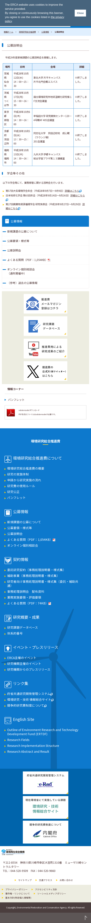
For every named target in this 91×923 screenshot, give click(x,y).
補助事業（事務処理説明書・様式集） (33, 575)
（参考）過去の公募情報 (22, 283)
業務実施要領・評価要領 (24, 597)
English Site (23, 719)
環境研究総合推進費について (37, 458)
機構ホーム (8, 31)
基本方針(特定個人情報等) (18, 897)
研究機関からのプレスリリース (28, 669)
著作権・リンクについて (17, 893)
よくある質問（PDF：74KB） (29, 603)
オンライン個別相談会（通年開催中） (21, 271)
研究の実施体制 (18, 474)
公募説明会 (14, 250)
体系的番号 (15, 633)
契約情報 (20, 559)
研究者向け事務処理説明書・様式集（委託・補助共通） (42, 583)
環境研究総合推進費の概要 (25, 468)
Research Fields (18, 740)
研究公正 (13, 492)
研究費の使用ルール (21, 486)
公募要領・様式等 (18, 241)
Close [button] (80, 13)
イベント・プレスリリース (35, 647)
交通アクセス (45, 880)
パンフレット (16, 400)
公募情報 (45, 31)
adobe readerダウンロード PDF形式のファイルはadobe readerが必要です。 (37, 412)
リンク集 (20, 683)
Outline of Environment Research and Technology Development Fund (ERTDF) (42, 732)
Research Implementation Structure (33, 745)
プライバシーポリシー (16, 889)
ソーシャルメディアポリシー (51, 893)
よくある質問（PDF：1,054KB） (28, 260)
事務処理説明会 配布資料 (25, 591)
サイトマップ (25, 880)
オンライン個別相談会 (22, 545)
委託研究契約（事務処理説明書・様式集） (36, 570)
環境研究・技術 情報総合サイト (30, 699)
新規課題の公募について (22, 231)
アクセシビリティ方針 (46, 889)
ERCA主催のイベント (21, 658)
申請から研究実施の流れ (24, 480)
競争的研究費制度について (27, 705)
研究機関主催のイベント (24, 663)
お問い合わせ (66, 880)
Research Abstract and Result (28, 751)
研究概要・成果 (26, 617)
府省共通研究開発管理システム (30, 693)
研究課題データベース (22, 627)
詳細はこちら (73, 190)
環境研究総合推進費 (27, 31)
